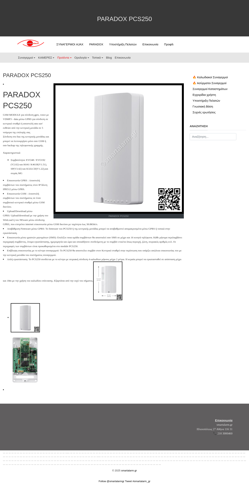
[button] (27, 57)
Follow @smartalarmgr (111, 481)
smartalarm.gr (224, 424)
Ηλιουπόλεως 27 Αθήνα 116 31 (214, 429)
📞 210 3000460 (222, 433)
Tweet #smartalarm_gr (137, 481)
